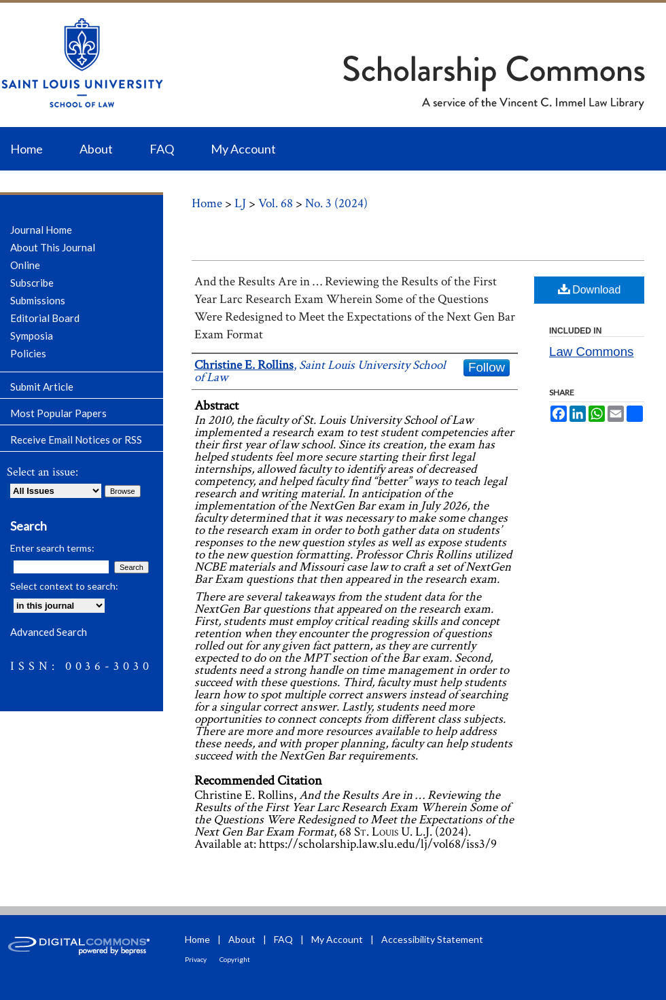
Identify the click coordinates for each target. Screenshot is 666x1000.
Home (207, 203)
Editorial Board (45, 318)
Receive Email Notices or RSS (76, 439)
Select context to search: (64, 586)
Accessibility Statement (432, 939)
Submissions (37, 300)
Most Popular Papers (58, 413)
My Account (337, 939)
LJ (240, 203)
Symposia (31, 335)
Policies (28, 353)
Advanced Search (48, 632)
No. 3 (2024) (336, 203)
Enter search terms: (52, 548)
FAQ (283, 939)
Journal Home (41, 230)
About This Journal (52, 247)
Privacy (196, 959)
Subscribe (32, 282)
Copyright (235, 959)
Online (25, 265)
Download (589, 289)
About (242, 939)
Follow (486, 367)
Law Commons (591, 351)
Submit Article (41, 386)
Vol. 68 (275, 203)
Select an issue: (42, 472)
